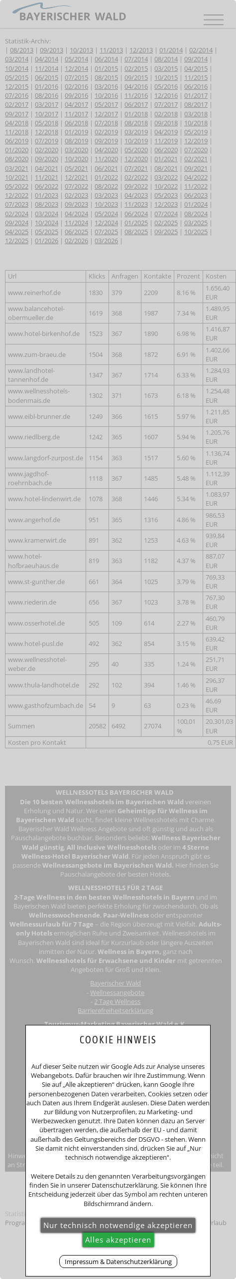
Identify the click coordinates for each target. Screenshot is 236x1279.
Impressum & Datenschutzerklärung (118, 1261)
